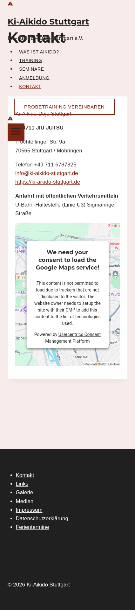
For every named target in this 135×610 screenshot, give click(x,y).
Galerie (24, 492)
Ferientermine (32, 527)
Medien (25, 501)
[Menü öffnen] (16, 131)
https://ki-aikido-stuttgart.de (47, 182)
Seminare (31, 69)
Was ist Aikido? (39, 51)
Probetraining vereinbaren (64, 106)
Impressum (29, 510)
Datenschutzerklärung (42, 518)
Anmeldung (34, 77)
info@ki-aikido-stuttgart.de (46, 173)
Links (22, 484)
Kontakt (30, 86)
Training (30, 60)
